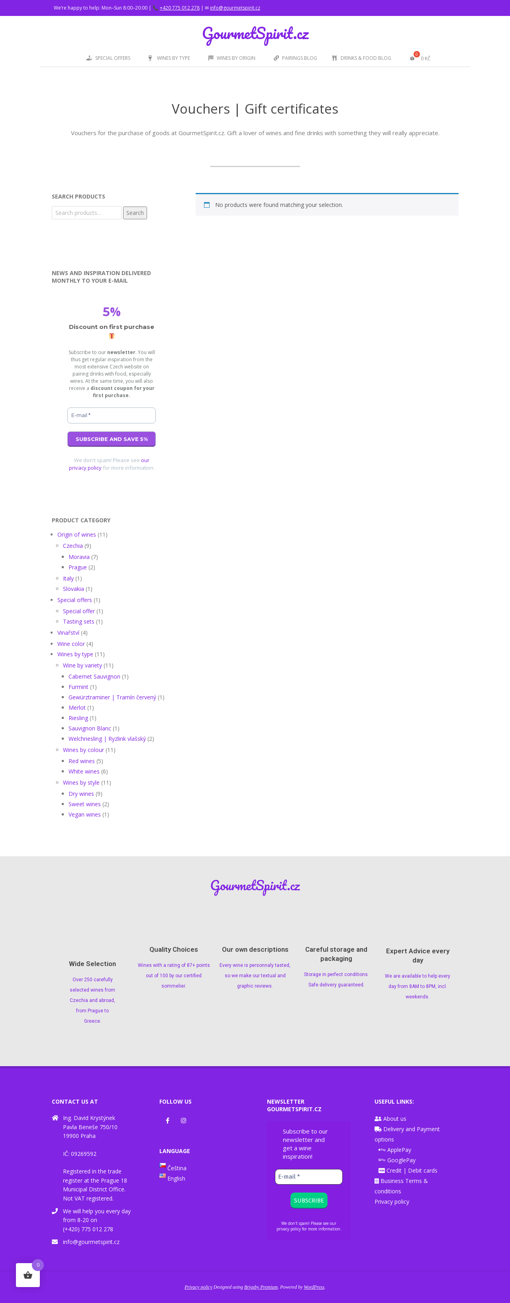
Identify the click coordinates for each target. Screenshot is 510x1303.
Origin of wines (76, 534)
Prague (78, 567)
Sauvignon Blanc (90, 728)
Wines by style (81, 782)
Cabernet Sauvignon (94, 676)
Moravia (79, 557)
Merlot (77, 707)
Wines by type (75, 654)
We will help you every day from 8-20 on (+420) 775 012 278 (97, 1220)
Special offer (79, 611)
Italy (68, 578)
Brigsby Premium (261, 1287)
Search (135, 213)
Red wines (82, 761)
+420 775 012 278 (180, 7)
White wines (84, 771)
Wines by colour (83, 750)
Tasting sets (78, 621)
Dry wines (81, 793)
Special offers (74, 600)
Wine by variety (82, 665)
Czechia (73, 545)
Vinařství (68, 632)
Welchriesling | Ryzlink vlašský (107, 738)
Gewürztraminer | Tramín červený (112, 697)
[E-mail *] (111, 415)
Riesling (78, 718)
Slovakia (73, 588)
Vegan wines (85, 814)
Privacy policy (392, 1201)
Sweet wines (85, 804)
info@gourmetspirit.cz (235, 7)
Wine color (71, 644)
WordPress (314, 1287)
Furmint (78, 687)
